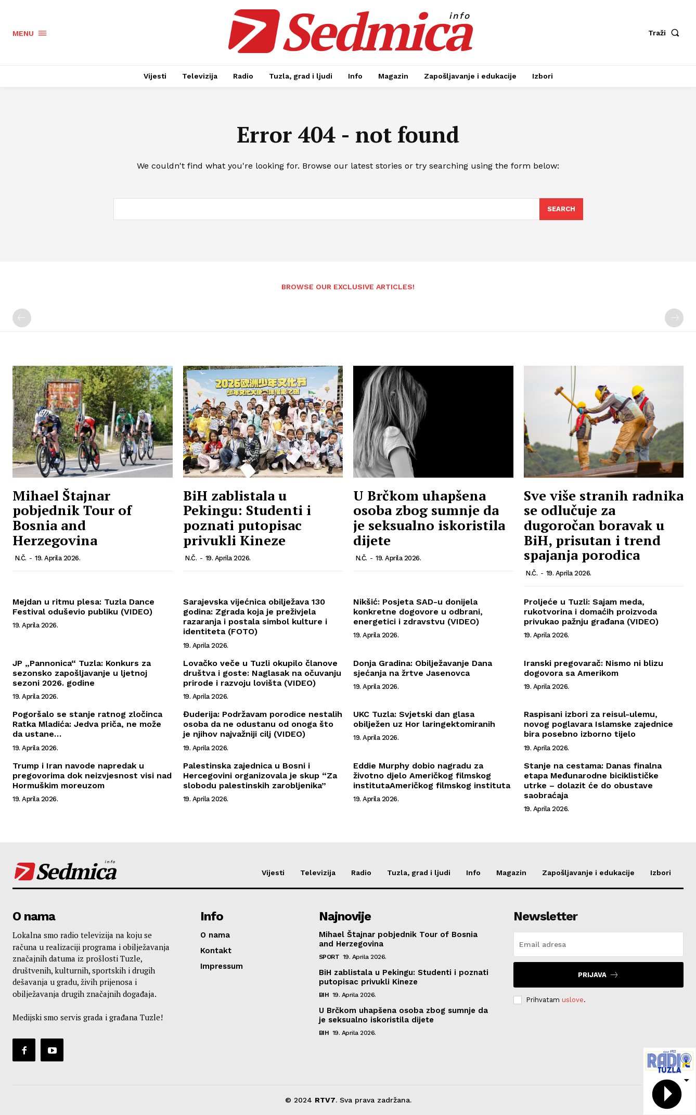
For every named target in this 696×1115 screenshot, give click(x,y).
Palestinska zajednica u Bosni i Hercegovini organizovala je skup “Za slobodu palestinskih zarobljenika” (260, 775)
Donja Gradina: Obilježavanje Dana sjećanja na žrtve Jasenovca (422, 668)
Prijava (598, 975)
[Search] (561, 209)
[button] (666, 33)
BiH (324, 994)
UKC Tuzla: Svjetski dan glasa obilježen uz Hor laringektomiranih (424, 719)
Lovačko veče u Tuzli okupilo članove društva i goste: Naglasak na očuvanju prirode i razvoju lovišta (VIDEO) (262, 673)
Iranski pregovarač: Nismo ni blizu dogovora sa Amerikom (593, 668)
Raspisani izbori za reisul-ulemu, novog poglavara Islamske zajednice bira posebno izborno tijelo (598, 724)
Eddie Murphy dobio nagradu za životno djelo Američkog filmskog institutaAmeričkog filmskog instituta (431, 775)
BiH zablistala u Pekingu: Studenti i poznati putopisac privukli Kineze (247, 517)
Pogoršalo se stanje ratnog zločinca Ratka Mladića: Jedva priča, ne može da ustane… (87, 724)
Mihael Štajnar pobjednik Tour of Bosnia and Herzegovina (72, 517)
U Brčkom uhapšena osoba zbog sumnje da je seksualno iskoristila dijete (429, 517)
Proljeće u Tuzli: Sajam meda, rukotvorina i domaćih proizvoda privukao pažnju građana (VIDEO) (591, 611)
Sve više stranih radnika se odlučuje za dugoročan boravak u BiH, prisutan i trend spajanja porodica (604, 524)
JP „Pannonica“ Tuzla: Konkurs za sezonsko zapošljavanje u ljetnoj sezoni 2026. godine (81, 673)
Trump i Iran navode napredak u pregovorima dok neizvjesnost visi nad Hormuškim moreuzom (92, 775)
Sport (329, 956)
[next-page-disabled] (674, 318)
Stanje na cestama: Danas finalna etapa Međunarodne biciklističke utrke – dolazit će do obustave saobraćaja (593, 781)
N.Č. (21, 558)
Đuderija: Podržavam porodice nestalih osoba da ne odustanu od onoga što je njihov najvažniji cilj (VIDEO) (262, 724)
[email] (598, 944)
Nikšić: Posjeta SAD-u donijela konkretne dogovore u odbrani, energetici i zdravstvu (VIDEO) (418, 611)
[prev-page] (21, 318)
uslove (573, 1000)
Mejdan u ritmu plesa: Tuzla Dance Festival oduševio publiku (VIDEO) (83, 607)
